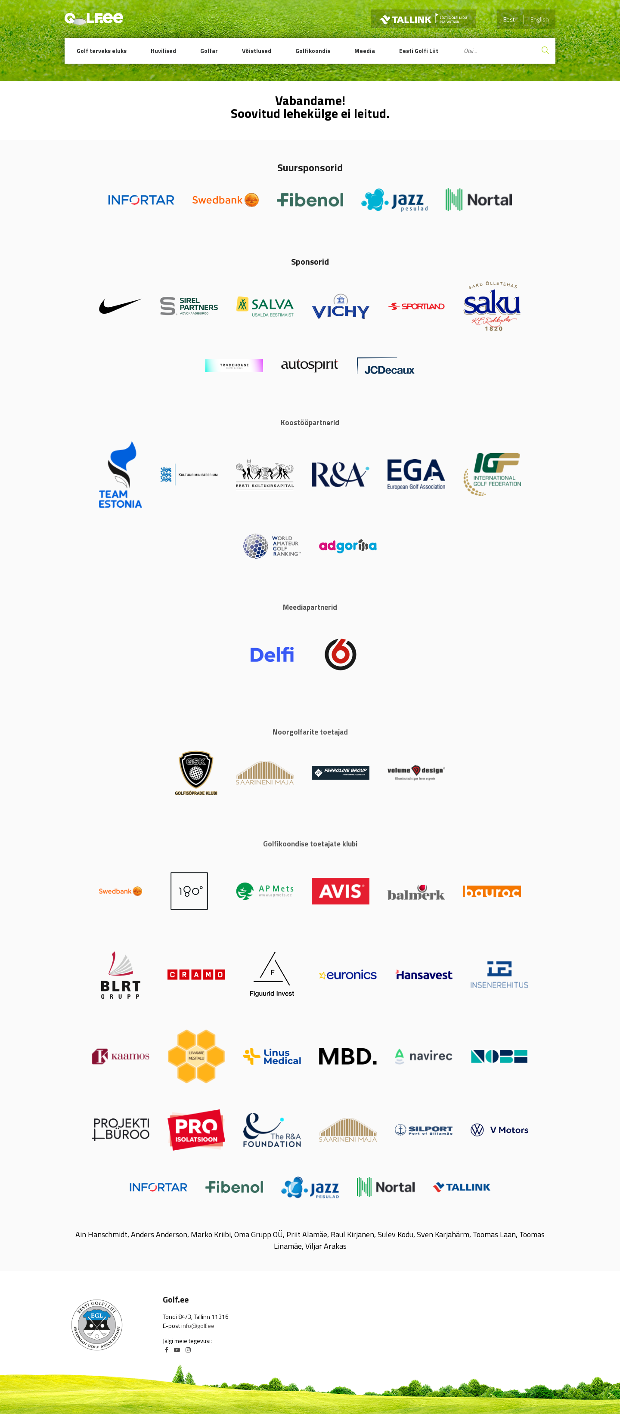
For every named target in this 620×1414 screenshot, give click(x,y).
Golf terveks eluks (102, 50)
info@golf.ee (197, 1325)
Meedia (364, 50)
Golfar (209, 50)
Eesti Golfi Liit (418, 50)
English (539, 19)
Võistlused (256, 50)
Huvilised (163, 50)
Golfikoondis (312, 50)
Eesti (509, 19)
